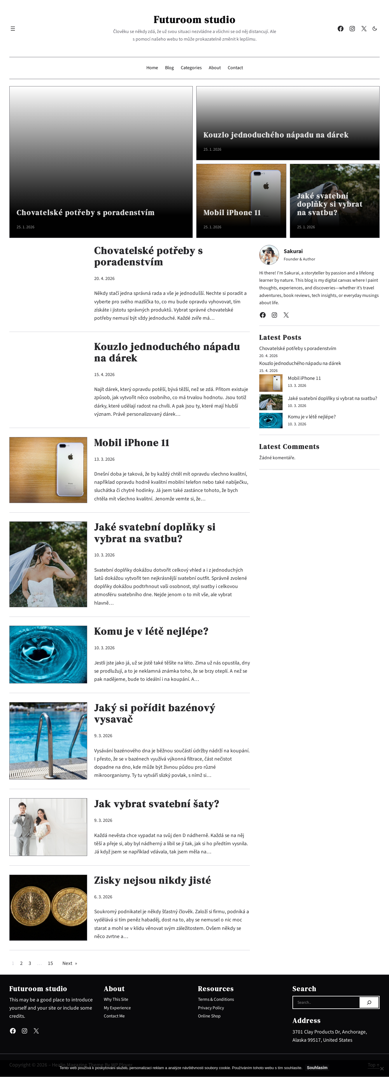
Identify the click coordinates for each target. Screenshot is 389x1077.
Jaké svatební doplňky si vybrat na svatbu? (331, 204)
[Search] (369, 1003)
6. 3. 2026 (103, 898)
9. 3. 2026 (103, 737)
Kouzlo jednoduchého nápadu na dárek (279, 135)
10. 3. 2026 (104, 556)
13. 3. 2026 (104, 459)
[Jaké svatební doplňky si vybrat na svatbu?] (271, 403)
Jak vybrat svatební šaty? (158, 805)
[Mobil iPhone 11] (271, 384)
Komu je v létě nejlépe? (153, 632)
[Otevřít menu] (12, 28)
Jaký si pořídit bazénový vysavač (156, 714)
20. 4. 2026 (104, 279)
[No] (382, 1068)
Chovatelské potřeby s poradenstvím (87, 212)
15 (50, 964)
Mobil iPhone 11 (233, 212)
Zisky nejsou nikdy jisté (154, 881)
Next (69, 964)
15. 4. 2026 (104, 375)
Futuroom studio (194, 20)
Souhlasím (317, 1067)
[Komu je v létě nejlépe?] (271, 426)
